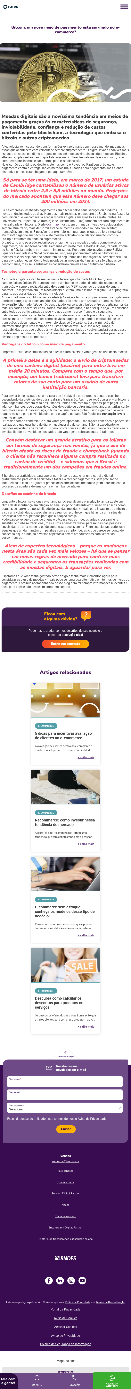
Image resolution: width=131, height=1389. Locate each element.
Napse (65, 1205)
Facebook (49, 1280)
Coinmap (52, 224)
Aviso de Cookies (65, 1318)
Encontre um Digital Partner (65, 1227)
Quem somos (65, 1182)
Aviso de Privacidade (92, 1118)
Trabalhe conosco (65, 1216)
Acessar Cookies (65, 1327)
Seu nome (15, 1079)
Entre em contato (65, 643)
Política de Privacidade (77, 1302)
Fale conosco (65, 1171)
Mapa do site (66, 1361)
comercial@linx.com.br (65, 1161)
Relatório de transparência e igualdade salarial (65, 1239)
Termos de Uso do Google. (110, 1302)
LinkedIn (60, 1280)
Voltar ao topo (66, 1056)
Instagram (71, 1280)
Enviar (66, 1129)
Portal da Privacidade (65, 1309)
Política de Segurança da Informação (65, 1344)
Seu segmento (17, 1105)
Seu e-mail (15, 1092)
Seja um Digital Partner (66, 1193)
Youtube (82, 1280)
